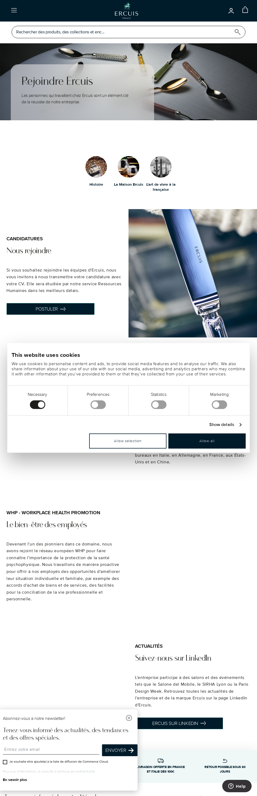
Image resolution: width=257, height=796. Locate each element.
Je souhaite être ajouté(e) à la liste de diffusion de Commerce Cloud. (59, 762)
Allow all (206, 441)
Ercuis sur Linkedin (179, 723)
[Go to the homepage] (126, 10)
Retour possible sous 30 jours (224, 769)
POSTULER (50, 309)
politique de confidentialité (76, 772)
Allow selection (128, 441)
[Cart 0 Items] (244, 10)
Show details (221, 424)
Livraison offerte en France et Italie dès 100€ (161, 769)
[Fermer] (129, 719)
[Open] (231, 10)
